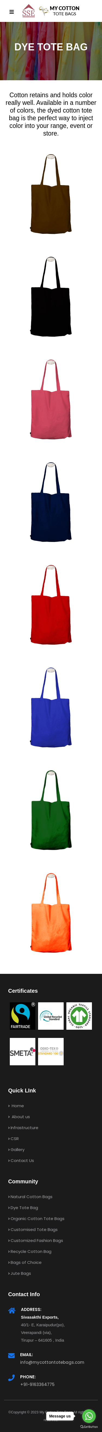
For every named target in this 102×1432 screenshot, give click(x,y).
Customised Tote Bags (33, 1229)
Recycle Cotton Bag (29, 1251)
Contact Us (21, 1160)
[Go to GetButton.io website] (89, 1426)
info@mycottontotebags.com (52, 1362)
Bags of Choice (25, 1262)
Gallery (16, 1149)
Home (16, 1106)
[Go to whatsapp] (89, 1416)
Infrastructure (23, 1127)
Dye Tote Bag (23, 1207)
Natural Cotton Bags (30, 1196)
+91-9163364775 (37, 1384)
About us (19, 1117)
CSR (13, 1138)
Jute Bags (19, 1273)
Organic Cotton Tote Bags (36, 1218)
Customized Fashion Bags (35, 1240)
